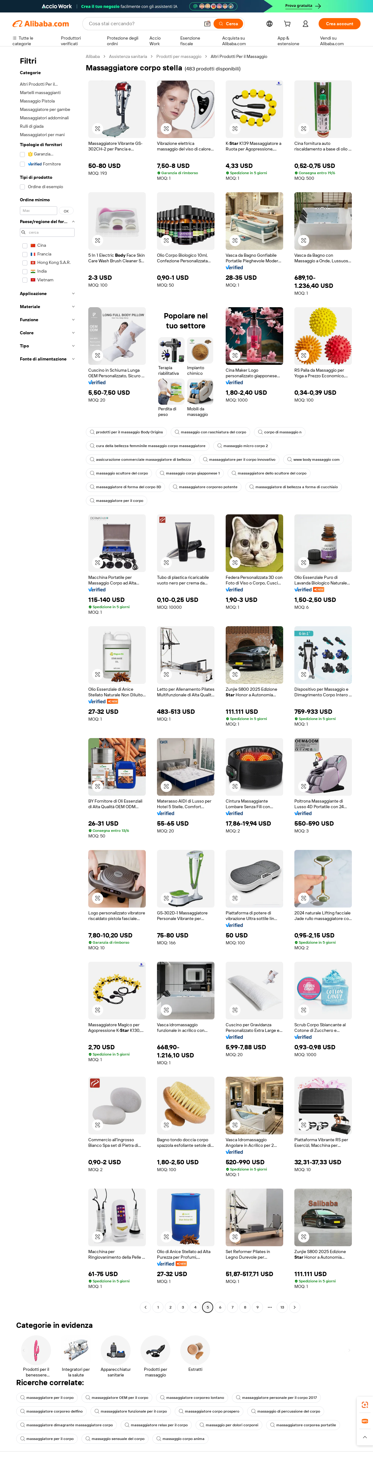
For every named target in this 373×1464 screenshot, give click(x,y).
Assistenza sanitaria (128, 56)
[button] (207, 23)
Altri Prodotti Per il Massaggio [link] (239, 56)
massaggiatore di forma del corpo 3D (125, 486)
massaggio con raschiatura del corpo (210, 432)
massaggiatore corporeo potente (205, 486)
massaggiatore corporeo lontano (192, 1397)
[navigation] (47, 682)
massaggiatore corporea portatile (303, 1425)
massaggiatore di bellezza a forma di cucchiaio (293, 486)
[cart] (288, 24)
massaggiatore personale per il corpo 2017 (276, 1397)
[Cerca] (228, 24)
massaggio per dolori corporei (229, 1425)
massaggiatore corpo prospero (209, 1411)
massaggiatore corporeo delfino (51, 1411)
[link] (365, 1405)
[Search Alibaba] (144, 23)
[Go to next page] (294, 1307)
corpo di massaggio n (280, 432)
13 (282, 1307)
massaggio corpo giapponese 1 (190, 473)
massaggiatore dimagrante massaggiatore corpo (66, 1425)
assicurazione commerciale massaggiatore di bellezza (140, 459)
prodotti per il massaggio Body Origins (126, 432)
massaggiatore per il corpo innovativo (239, 459)
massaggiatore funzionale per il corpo (130, 1411)
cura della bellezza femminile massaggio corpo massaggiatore (147, 445)
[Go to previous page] (145, 1307)
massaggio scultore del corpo (119, 473)
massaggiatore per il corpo (116, 500)
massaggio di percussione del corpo (285, 1411)
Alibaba (93, 56)
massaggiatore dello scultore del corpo (269, 473)
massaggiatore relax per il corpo (156, 1425)
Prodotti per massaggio (178, 56)
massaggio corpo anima (180, 1438)
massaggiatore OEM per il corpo (116, 1397)
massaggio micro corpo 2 (242, 445)
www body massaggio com (313, 459)
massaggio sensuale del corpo (115, 1438)
